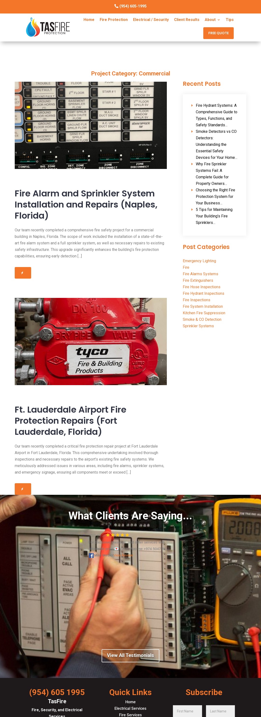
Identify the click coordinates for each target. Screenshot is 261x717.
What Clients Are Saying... (130, 515)
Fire (186, 267)
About (210, 20)
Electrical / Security (151, 20)
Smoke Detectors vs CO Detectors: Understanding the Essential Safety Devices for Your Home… (216, 144)
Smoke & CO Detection (202, 319)
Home (89, 20)
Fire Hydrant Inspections (203, 293)
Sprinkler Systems (198, 326)
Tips (230, 20)
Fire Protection (114, 20)
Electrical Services (130, 708)
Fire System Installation (203, 306)
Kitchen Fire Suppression (204, 313)
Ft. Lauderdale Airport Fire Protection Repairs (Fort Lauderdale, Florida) (70, 420)
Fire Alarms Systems (200, 274)
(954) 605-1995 (133, 6)
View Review (123, 555)
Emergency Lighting (199, 261)
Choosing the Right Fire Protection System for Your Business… (215, 196)
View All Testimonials (130, 655)
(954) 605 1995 (57, 692)
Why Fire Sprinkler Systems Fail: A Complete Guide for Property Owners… (212, 174)
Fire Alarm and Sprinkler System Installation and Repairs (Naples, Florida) (86, 204)
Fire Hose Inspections (201, 287)
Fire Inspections (196, 300)
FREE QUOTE (218, 33)
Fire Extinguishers (198, 280)
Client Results (186, 20)
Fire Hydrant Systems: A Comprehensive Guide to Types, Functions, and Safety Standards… (216, 115)
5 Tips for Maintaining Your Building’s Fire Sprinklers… (214, 216)
